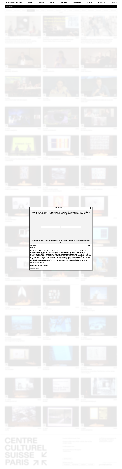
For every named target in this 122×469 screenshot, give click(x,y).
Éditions (89, 2)
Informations (102, 2)
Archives (64, 2)
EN (116, 2)
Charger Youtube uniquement (71, 227)
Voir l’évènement (60, 207)
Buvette (52, 2)
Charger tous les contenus (50, 227)
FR (113, 2)
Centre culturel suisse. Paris (13, 2)
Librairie (41, 2)
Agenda (30, 2)
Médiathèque (77, 2)
